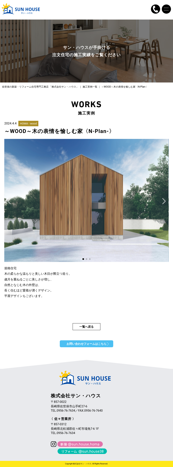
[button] (9, 201)
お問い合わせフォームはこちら (86, 343)
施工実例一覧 (90, 86)
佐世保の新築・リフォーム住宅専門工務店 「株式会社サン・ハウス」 (40, 86)
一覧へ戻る (86, 326)
